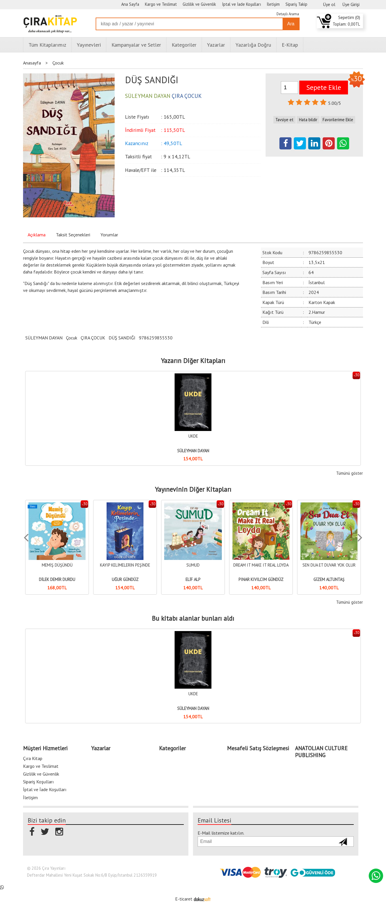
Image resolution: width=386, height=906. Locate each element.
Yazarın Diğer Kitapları (193, 360)
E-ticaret (183, 899)
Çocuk (71, 338)
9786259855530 (156, 338)
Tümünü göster (349, 473)
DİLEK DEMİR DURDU (125, 579)
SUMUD (261, 565)
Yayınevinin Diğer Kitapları (193, 489)
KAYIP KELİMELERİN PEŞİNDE (193, 565)
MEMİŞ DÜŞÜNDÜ (125, 565)
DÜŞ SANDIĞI (122, 338)
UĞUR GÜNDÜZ (193, 579)
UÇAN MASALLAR (57, 565)
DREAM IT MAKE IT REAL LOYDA (329, 565)
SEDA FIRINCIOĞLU (57, 579)
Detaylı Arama (288, 14)
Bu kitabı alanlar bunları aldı (193, 618)
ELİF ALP (260, 579)
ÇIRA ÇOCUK (93, 338)
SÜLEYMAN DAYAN (44, 338)
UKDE (193, 436)
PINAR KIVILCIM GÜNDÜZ (328, 579)
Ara (290, 23)
